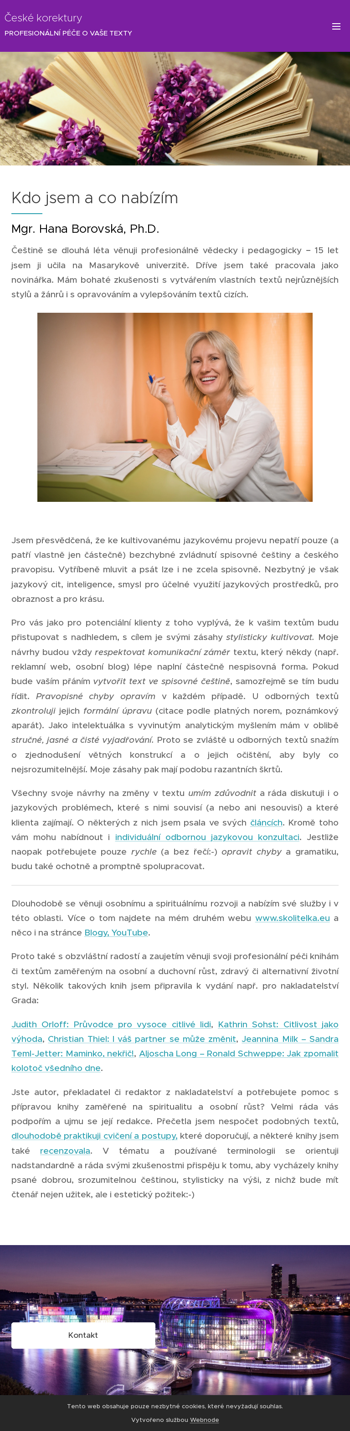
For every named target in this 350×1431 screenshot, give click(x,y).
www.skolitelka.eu (292, 918)
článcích (266, 822)
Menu (336, 26)
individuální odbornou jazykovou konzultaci (207, 837)
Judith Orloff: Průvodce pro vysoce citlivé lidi (111, 1024)
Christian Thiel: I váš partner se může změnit (142, 1039)
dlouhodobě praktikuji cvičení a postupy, (94, 1136)
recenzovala (65, 1151)
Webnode (204, 1420)
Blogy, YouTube (116, 932)
